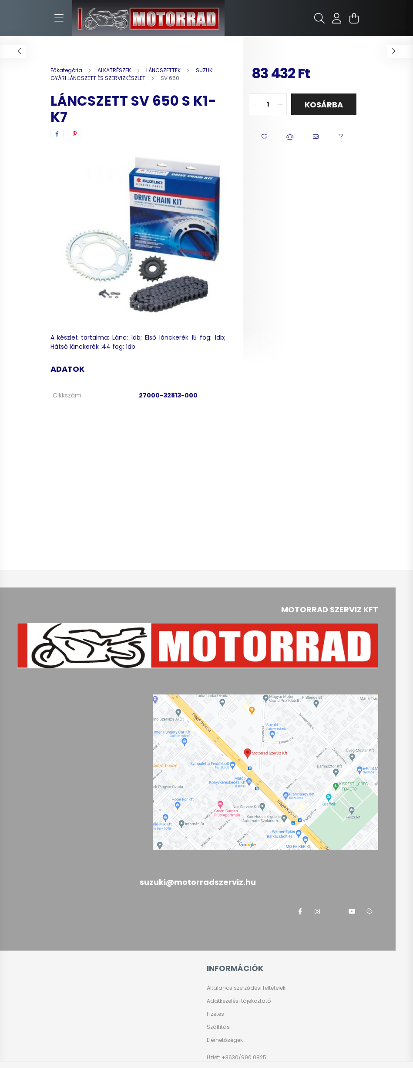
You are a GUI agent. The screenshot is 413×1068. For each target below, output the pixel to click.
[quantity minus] (255, 104)
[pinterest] (74, 134)
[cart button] (354, 18)
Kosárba (324, 104)
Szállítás (218, 1027)
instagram (317, 911)
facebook (300, 911)
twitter (334, 911)
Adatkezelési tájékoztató (239, 1001)
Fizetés (215, 1014)
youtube (352, 911)
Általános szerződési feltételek (246, 988)
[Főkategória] (67, 70)
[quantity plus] (279, 104)
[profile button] (337, 18)
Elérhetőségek (225, 1040)
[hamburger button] (59, 18)
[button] (264, 137)
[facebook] (57, 134)
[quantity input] (267, 104)
